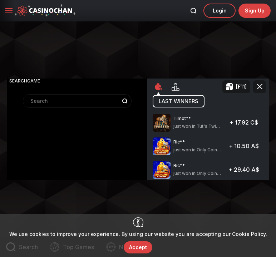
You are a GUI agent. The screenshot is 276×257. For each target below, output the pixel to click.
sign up (255, 10)
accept (138, 247)
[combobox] (77, 130)
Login (220, 10)
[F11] (241, 87)
